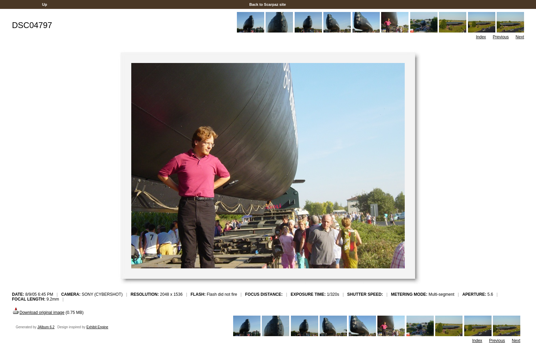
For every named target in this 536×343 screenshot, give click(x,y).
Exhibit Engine (97, 327)
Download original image (38, 312)
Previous (501, 37)
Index (481, 37)
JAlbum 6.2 (45, 327)
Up (44, 4)
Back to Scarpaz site (267, 4)
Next (519, 37)
